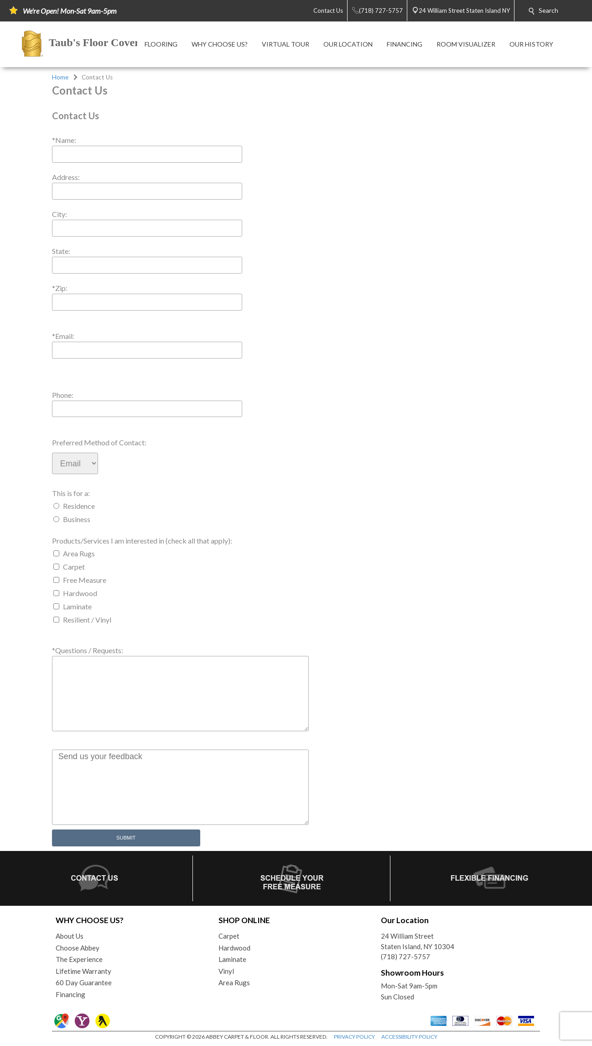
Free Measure (84, 580)
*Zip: (60, 288)
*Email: (63, 336)
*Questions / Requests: (87, 650)
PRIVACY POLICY (354, 1036)
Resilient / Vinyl (87, 619)
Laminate (77, 606)
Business (76, 519)
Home (60, 77)
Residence (79, 506)
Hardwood (80, 593)
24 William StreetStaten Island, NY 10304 (417, 941)
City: (59, 214)
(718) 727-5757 (405, 956)
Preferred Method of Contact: (99, 442)
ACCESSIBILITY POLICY (409, 1036)
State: (61, 251)
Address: (66, 177)
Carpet (74, 566)
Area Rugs (79, 553)
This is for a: (71, 493)
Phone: (62, 395)
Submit (125, 837)
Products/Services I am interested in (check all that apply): (142, 540)
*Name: (64, 140)
